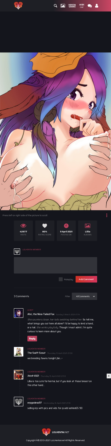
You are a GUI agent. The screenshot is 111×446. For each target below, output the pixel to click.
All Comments (83, 296)
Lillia (87, 231)
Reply (32, 339)
